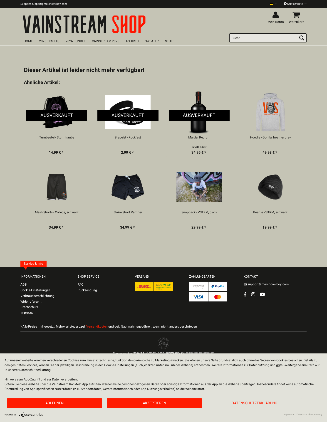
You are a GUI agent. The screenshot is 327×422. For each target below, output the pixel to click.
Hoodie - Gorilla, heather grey (270, 137)
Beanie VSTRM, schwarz (270, 212)
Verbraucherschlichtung (37, 296)
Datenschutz (29, 307)
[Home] (28, 41)
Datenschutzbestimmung (309, 414)
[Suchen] (302, 37)
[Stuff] (170, 41)
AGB (23, 284)
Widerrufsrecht (31, 301)
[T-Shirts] (132, 41)
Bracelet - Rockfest (128, 137)
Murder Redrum (199, 137)
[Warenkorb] (297, 15)
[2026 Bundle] (75, 41)
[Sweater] (152, 41)
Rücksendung (87, 290)
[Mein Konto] (276, 15)
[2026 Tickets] (49, 41)
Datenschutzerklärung (254, 403)
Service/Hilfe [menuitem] (295, 4)
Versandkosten (97, 326)
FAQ (81, 284)
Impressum (28, 312)
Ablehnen (54, 403)
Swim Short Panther (128, 212)
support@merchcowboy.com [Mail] (266, 284)
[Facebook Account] (245, 294)
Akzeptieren (154, 403)
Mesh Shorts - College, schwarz (57, 212)
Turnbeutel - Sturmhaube (56, 137)
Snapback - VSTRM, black (199, 212)
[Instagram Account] (253, 294)
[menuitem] (271, 4)
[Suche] (268, 37)
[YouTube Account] (262, 294)
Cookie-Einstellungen (35, 290)
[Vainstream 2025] (105, 41)
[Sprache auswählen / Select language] (273, 4)
